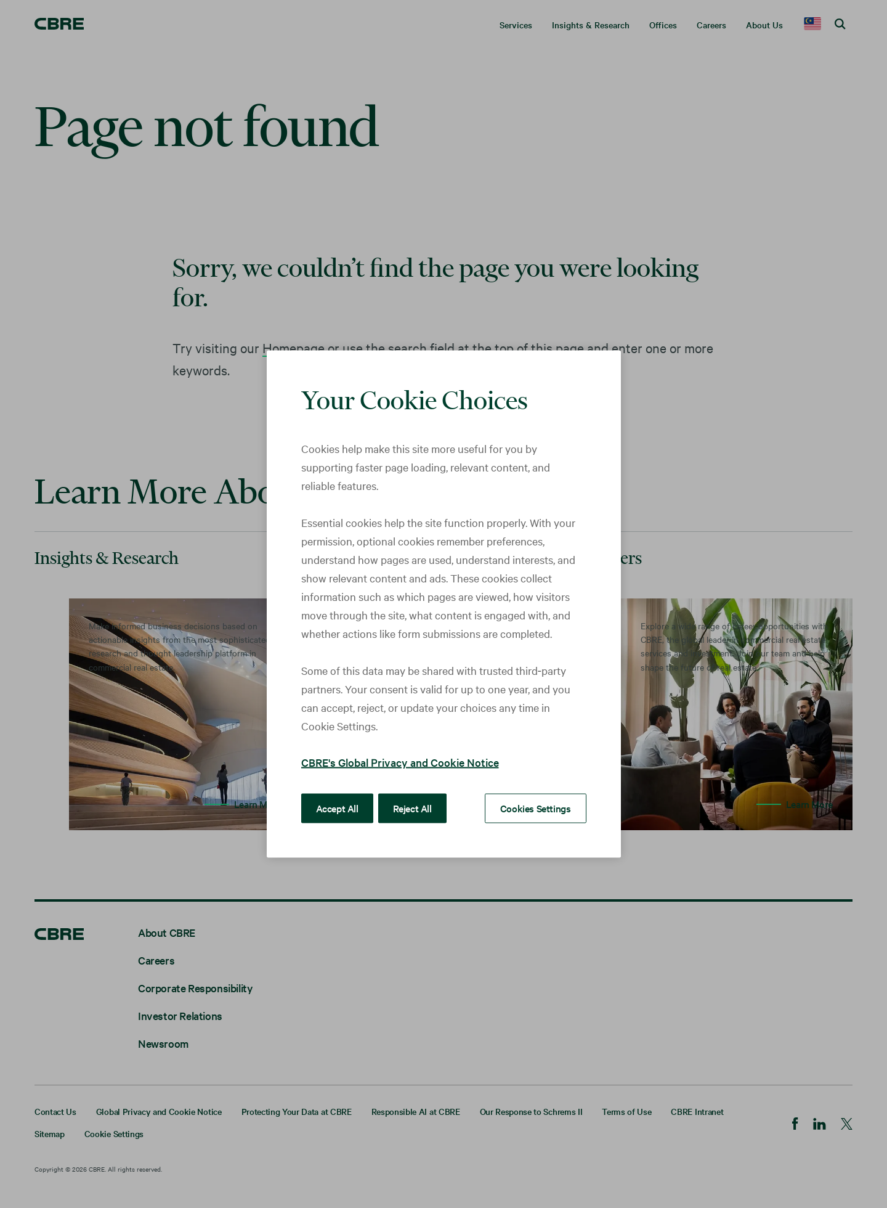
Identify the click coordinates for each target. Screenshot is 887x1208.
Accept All (337, 808)
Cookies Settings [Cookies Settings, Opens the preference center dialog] (535, 808)
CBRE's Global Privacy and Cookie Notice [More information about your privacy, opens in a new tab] (400, 762)
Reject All (412, 808)
